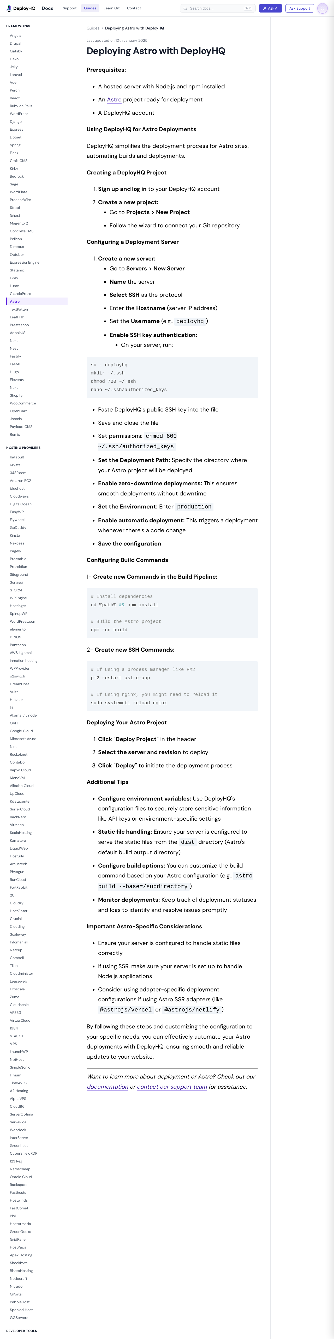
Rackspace (19, 1184)
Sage (14, 184)
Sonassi (16, 582)
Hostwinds (19, 1200)
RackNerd (18, 817)
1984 (14, 1028)
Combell (17, 957)
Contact (134, 8)
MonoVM (17, 777)
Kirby (14, 168)
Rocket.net (18, 754)
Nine (13, 746)
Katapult (17, 457)
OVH (14, 723)
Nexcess (17, 543)
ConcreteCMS (21, 231)
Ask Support (299, 8)
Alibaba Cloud (22, 785)
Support (70, 8)
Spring (15, 145)
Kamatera (18, 840)
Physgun (17, 871)
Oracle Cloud (21, 1176)
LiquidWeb (19, 848)
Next (14, 340)
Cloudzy (16, 903)
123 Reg (16, 1161)
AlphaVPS (18, 1098)
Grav (14, 278)
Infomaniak (19, 942)
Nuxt (14, 387)
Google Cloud (21, 731)
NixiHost (17, 1059)
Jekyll (14, 66)
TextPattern (19, 309)
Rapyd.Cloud (20, 770)
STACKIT (16, 1036)
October (17, 254)
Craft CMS (18, 160)
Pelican (16, 239)
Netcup (16, 950)
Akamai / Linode (23, 715)
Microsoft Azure (23, 738)
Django (16, 121)
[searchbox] (215, 8)
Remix (15, 434)
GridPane (18, 1239)
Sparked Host (21, 1309)
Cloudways (19, 496)
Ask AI (270, 8)
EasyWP (17, 512)
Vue (13, 82)
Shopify (16, 395)
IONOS (15, 637)
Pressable (18, 558)
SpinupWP (18, 613)
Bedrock (17, 176)
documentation (107, 1086)
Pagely (15, 551)
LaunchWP (19, 1051)
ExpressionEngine (24, 262)
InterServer (19, 1137)
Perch (15, 90)
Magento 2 (19, 223)
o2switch (17, 676)
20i (12, 895)
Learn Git (112, 8)
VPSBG (15, 1012)
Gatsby (16, 51)
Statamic (17, 270)
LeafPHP (17, 317)
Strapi (15, 207)
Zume (14, 997)
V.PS (13, 1043)
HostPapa (18, 1247)
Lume (14, 285)
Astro (15, 301)
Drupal (15, 43)
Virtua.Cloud (20, 1020)
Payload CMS (21, 426)
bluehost (17, 488)
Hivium (15, 1075)
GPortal (16, 1294)
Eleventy (17, 379)
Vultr (14, 691)
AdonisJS (17, 332)
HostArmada (20, 1223)
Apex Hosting (21, 1255)
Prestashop (19, 325)
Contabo (17, 762)
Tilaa (14, 965)
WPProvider (19, 668)
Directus (17, 246)
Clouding (17, 926)
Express (16, 129)
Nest (14, 348)
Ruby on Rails (21, 106)
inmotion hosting (24, 660)
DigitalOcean (21, 504)
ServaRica (18, 1122)
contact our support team (172, 1086)
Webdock (18, 1130)
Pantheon (18, 645)
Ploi (13, 1216)
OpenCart (18, 411)
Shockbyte (19, 1263)
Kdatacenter (20, 801)
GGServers (19, 1317)
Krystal (15, 465)
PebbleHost (19, 1302)
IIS (12, 707)
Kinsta (15, 535)
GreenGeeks (20, 1231)
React (15, 98)
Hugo (14, 371)
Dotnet (15, 137)
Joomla (16, 418)
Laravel (16, 74)
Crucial (16, 918)
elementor (18, 629)
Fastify (15, 356)
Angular (16, 35)
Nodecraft (18, 1278)
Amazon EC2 (20, 480)
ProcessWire (20, 199)
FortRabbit (18, 887)
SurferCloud (20, 809)
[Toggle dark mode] (322, 8)
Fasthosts (18, 1192)
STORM (16, 590)
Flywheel (17, 519)
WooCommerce (23, 403)
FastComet (19, 1208)
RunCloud (18, 879)
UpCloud (17, 793)
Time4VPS (18, 1083)
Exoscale (17, 989)
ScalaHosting (21, 832)
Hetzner (16, 699)
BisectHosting (21, 1270)
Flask (14, 152)
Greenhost (19, 1145)
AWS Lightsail (21, 652)
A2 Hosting (19, 1090)
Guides (90, 8)
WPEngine (18, 598)
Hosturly (17, 856)
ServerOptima (21, 1114)
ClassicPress (20, 293)
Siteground (19, 574)
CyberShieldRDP (23, 1153)
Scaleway (18, 934)
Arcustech (18, 864)
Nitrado (16, 1286)
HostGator (18, 910)
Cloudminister (21, 973)
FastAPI (16, 364)
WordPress (19, 113)
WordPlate (18, 192)
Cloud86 (17, 1106)
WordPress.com (23, 621)
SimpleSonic (20, 1067)
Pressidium (19, 566)
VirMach (17, 824)
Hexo (14, 59)
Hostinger (18, 605)
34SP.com (18, 472)
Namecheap (20, 1169)
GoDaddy (18, 527)
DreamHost (19, 684)
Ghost (15, 215)
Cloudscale (19, 1004)
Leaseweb (18, 981)
